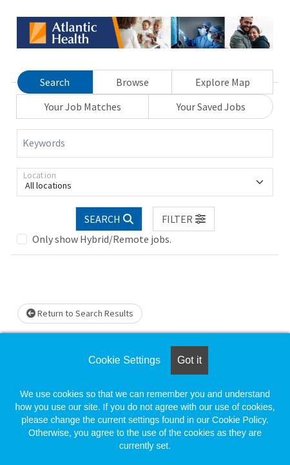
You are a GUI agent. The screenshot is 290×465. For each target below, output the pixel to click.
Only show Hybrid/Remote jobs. (101, 238)
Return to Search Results (79, 313)
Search (55, 82)
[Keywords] (145, 143)
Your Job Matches (82, 106)
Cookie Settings (124, 360)
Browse (132, 82)
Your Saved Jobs (211, 106)
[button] (184, 219)
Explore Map (222, 82)
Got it (189, 360)
